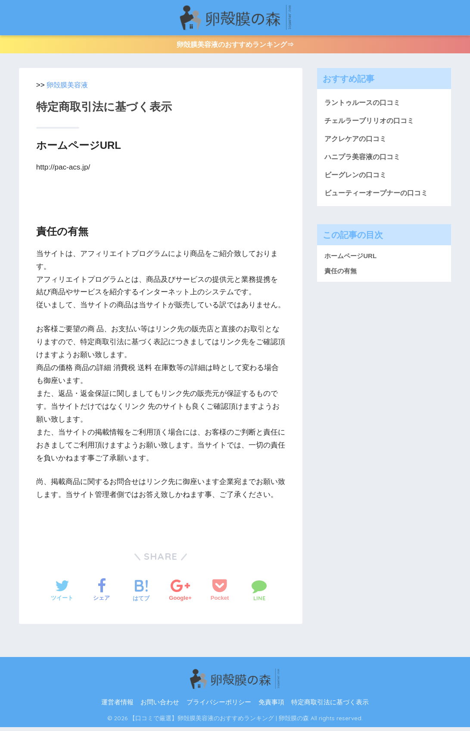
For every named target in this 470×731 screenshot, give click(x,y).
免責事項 (271, 706)
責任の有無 (340, 278)
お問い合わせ (159, 706)
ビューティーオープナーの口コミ (379, 200)
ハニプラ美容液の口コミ (364, 163)
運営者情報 (117, 706)
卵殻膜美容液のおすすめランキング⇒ (235, 46)
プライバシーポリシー (219, 706)
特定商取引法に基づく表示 (330, 706)
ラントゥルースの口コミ (364, 106)
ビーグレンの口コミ (357, 181)
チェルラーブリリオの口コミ (372, 125)
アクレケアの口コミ (357, 144)
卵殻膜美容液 (68, 89)
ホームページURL (350, 263)
